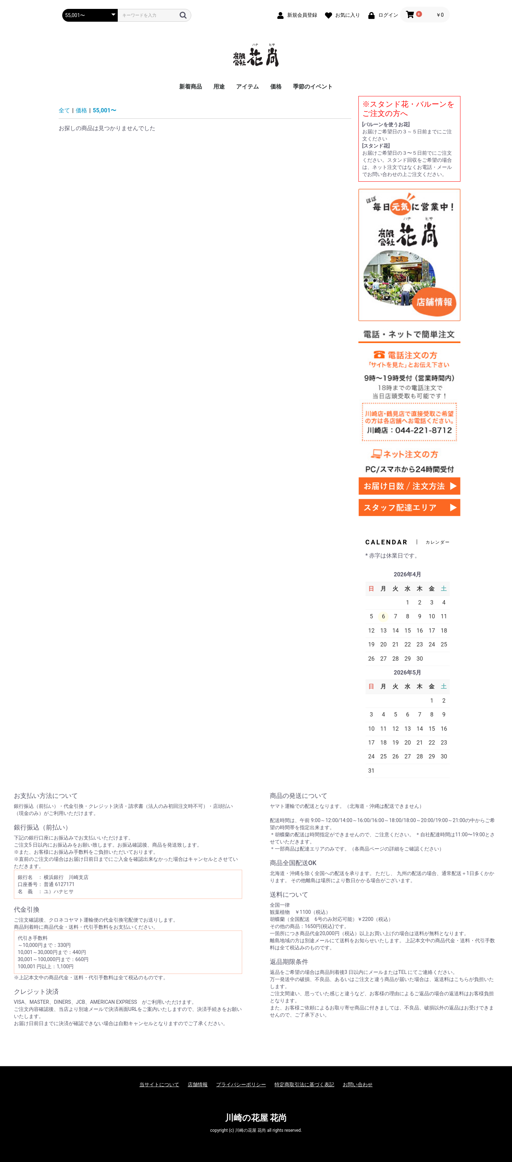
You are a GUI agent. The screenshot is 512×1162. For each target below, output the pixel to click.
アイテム (247, 86)
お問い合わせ (358, 1084)
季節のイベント (313, 86)
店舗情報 (198, 1084)
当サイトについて (159, 1084)
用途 (219, 86)
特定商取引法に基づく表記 (304, 1084)
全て (64, 110)
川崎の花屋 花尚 (256, 1118)
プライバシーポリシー (241, 1084)
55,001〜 (104, 110)
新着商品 (190, 86)
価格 (276, 86)
